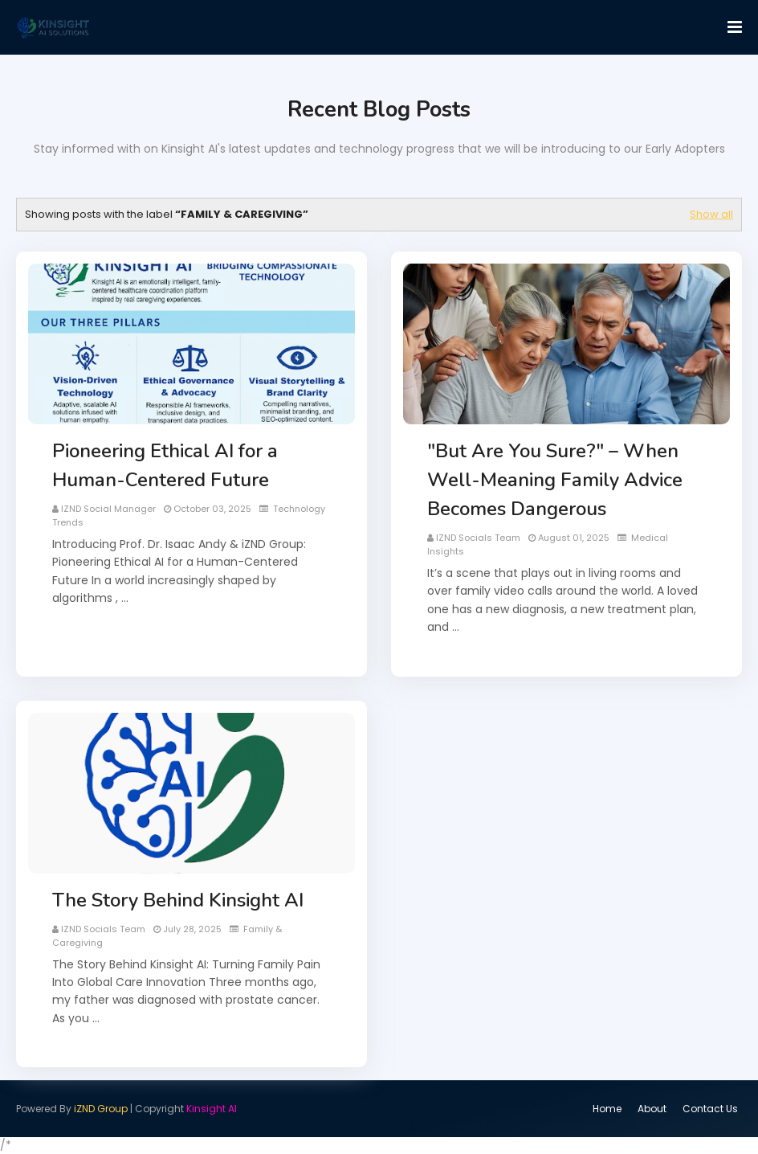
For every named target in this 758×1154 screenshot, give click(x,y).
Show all (711, 214)
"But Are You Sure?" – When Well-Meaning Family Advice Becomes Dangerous (555, 480)
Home (607, 1108)
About (652, 1108)
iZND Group (101, 1108)
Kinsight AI (211, 1108)
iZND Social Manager (108, 508)
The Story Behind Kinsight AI (178, 900)
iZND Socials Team (478, 537)
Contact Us (710, 1108)
